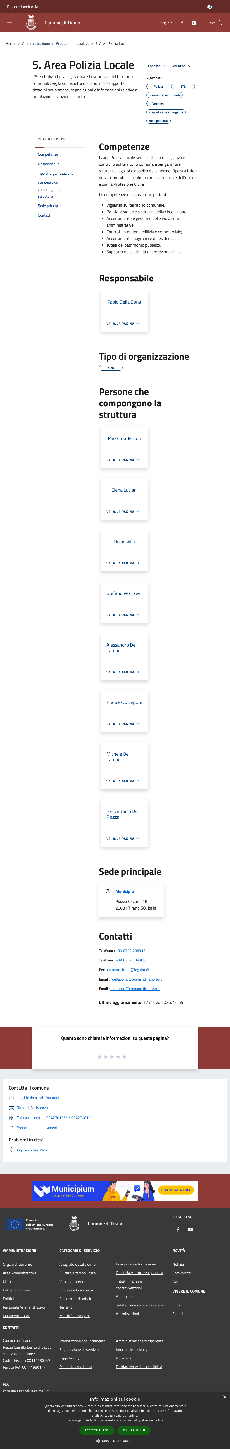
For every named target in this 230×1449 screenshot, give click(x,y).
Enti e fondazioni (16, 1290)
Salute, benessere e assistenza (140, 1305)
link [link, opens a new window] (160, 1420)
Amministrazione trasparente (139, 1341)
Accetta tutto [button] (97, 1430)
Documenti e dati (16, 1316)
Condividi (158, 66)
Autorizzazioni (127, 1313)
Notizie (178, 1264)
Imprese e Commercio (76, 1290)
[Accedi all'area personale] (209, 7)
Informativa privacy (131, 1349)
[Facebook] (180, 23)
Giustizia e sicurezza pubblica (139, 1272)
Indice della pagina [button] (51, 139)
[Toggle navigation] (9, 22)
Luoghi (177, 1305)
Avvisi (177, 1281)
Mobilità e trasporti (74, 1316)
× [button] (224, 1397)
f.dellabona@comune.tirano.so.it (136, 979)
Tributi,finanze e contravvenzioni (129, 1284)
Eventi (177, 1313)
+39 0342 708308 (130, 960)
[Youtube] (192, 23)
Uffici (7, 1281)
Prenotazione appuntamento (82, 1341)
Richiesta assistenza (75, 1366)
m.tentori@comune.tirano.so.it (135, 988)
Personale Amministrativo (24, 1307)
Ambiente (124, 1296)
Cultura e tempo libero (77, 1273)
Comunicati (181, 1273)
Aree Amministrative (20, 1273)
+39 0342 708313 (130, 950)
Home (10, 43)
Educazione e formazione (136, 1264)
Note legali (124, 1358)
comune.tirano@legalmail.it (129, 969)
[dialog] (115, 1420)
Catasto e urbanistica (76, 1298)
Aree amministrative (72, 43)
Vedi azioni (182, 66)
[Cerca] (220, 23)
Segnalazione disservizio (79, 1349)
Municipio (124, 891)
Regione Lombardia (22, 7)
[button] (115, 1441)
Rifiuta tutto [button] (134, 1430)
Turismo (65, 1307)
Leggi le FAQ (69, 1358)
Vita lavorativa (71, 1281)
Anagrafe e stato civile (77, 1264)
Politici (8, 1298)
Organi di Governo (17, 1264)
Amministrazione (36, 43)
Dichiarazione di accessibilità (139, 1366)
